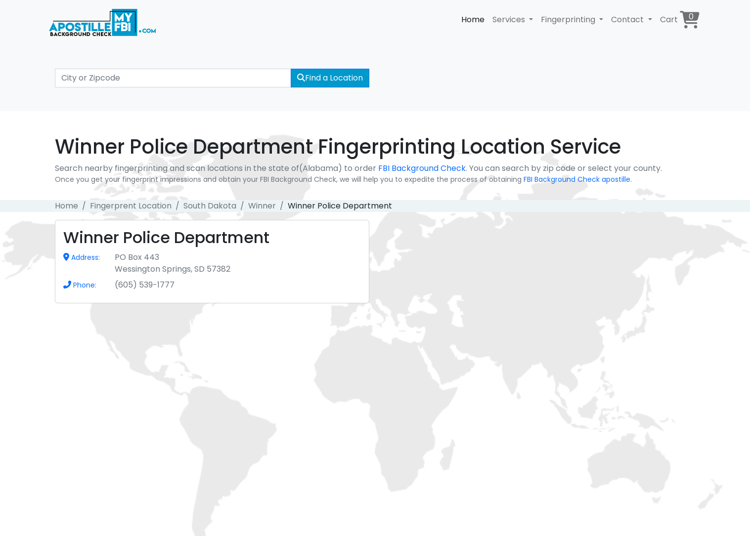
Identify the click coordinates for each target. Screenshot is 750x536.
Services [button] (509, 19)
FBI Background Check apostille (577, 179)
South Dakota (209, 205)
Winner (262, 205)
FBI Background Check (422, 168)
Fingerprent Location (131, 205)
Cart (680, 19)
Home (473, 19)
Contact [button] (628, 19)
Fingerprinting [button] (569, 19)
